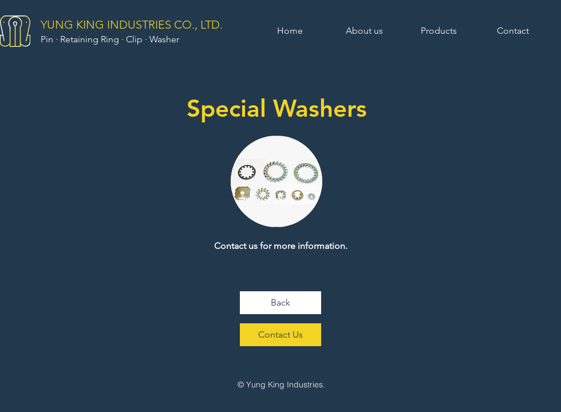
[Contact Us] (280, 334)
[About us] (364, 30)
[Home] (289, 30)
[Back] (280, 302)
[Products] (438, 30)
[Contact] (513, 30)
